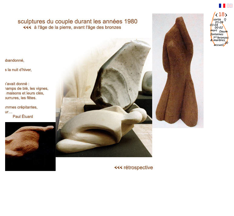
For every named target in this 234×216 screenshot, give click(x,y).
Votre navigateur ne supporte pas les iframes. (104, 101)
